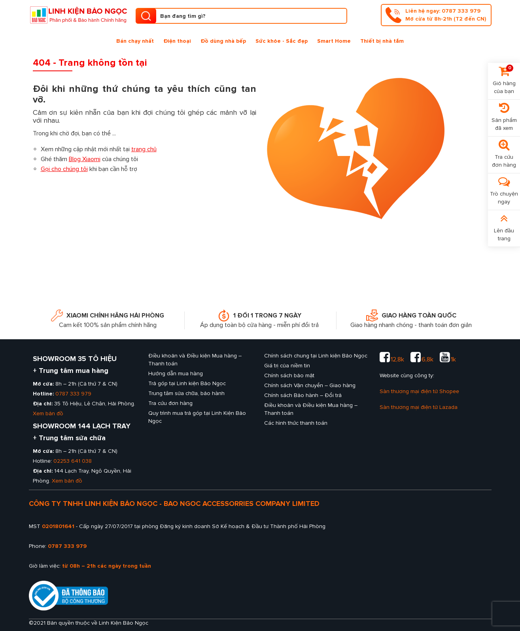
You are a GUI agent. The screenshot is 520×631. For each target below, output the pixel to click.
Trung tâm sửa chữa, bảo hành (186, 393)
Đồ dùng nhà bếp (223, 41)
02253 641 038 (72, 461)
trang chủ (144, 149)
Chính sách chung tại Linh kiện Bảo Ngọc (315, 355)
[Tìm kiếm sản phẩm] (241, 16)
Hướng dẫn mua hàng (175, 373)
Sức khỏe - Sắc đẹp (281, 41)
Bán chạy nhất (135, 41)
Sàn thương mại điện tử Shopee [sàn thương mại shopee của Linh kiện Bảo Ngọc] (419, 391)
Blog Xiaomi (84, 159)
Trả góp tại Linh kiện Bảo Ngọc (187, 383)
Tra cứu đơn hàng (170, 403)
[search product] (146, 15)
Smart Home (334, 41)
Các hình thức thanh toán (295, 423)
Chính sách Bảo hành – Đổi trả (303, 395)
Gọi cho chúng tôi (64, 169)
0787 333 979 (73, 393)
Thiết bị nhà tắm (382, 41)
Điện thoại (177, 41)
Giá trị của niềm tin (287, 365)
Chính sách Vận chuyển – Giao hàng (309, 385)
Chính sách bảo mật (289, 375)
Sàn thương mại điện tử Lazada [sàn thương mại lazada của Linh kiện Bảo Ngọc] (419, 407)
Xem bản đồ (48, 413)
